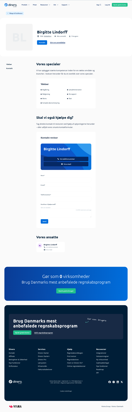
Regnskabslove (73, 359)
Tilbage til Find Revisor (15, 13)
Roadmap (100, 369)
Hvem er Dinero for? (75, 363)
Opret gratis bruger (66, 291)
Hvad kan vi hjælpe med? (48, 204)
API (97, 373)
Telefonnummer (46, 194)
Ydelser (9, 64)
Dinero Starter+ (44, 356)
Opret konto (119, 5)
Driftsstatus (13, 366)
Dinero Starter (43, 353)
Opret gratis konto (22, 333)
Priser (35, 5)
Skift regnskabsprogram (43, 333)
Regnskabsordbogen (75, 353)
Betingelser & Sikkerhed (18, 359)
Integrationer (101, 353)
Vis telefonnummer (66, 159)
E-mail (43, 185)
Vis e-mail (66, 164)
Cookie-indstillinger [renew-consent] (66, 391)
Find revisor (71, 356)
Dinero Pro (42, 359)
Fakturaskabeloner (45, 369)
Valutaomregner (102, 356)
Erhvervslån (42, 366)
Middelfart (47, 36)
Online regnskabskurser (76, 366)
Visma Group (106, 406)
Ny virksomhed (102, 359)
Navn (43, 175)
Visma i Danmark (117, 406)
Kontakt (42, 42)
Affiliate (12, 356)
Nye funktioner (14, 363)
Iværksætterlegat (102, 363)
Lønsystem (42, 363)
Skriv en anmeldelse (57, 42)
